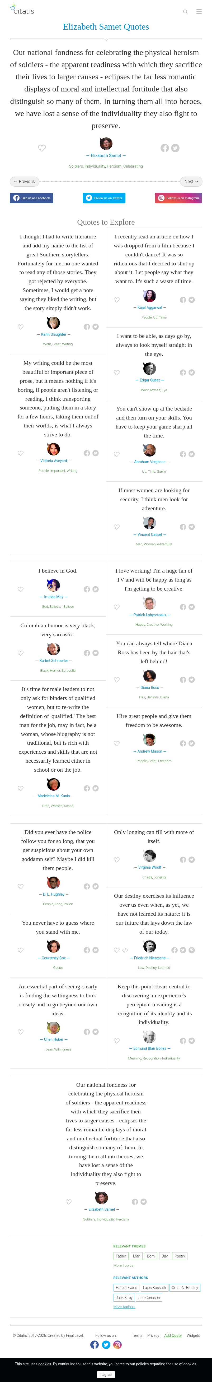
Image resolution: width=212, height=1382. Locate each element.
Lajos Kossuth (154, 1294)
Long (58, 911)
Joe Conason (149, 1304)
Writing (67, 351)
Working (166, 631)
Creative (153, 631)
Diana (164, 704)
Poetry (180, 1262)
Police (68, 911)
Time (163, 324)
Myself (155, 396)
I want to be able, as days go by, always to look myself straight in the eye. (154, 351)
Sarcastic (69, 677)
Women (150, 551)
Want (145, 396)
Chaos (147, 884)
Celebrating (133, 167)
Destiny (151, 974)
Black (44, 677)
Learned (164, 974)
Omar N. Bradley (185, 1294)
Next (189, 182)
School (69, 812)
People (44, 477)
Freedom (165, 768)
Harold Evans (126, 1294)
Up (155, 324)
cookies (44, 1364)
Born (151, 1262)
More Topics (124, 1272)
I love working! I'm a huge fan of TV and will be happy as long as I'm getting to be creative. (154, 586)
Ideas (49, 1056)
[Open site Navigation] (199, 11)
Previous (27, 182)
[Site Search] (185, 11)
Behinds (153, 704)
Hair (142, 704)
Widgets (193, 1342)
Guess (58, 974)
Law (141, 974)
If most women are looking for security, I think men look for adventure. (154, 506)
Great (57, 351)
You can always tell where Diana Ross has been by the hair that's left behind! (154, 659)
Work (47, 351)
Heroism (114, 167)
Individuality (95, 167)
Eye (164, 396)
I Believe (68, 613)
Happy (140, 631)
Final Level (74, 1342)
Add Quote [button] (173, 1342)
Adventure (164, 551)
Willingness (62, 1056)
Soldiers (76, 167)
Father (121, 1262)
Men (139, 551)
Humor (55, 677)
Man (136, 1262)
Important (57, 477)
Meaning (134, 1065)
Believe (55, 613)
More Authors (124, 1313)
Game (161, 478)
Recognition (152, 1065)
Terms (137, 1342)
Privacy (153, 1342)
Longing (160, 884)
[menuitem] (137, 1342)
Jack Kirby (124, 1304)
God (45, 613)
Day (165, 1262)
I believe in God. (58, 577)
